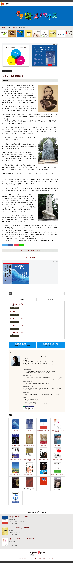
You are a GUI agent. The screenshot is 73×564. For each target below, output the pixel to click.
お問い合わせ (38, 558)
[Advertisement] (44, 273)
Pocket (16, 244)
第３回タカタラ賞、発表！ (17, 325)
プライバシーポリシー (29, 558)
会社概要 (21, 558)
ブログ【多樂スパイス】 (14, 27)
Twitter (5, 244)
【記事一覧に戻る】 (30, 257)
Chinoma (7, 27)
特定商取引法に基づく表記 (48, 558)
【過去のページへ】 (35, 250)
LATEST (22, 299)
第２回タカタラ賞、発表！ (17, 332)
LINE (22, 244)
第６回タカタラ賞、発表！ (17, 304)
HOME (3, 27)
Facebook (11, 244)
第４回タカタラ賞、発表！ (17, 318)
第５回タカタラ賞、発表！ (17, 311)
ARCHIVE (50, 299)
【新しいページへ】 (25, 250)
